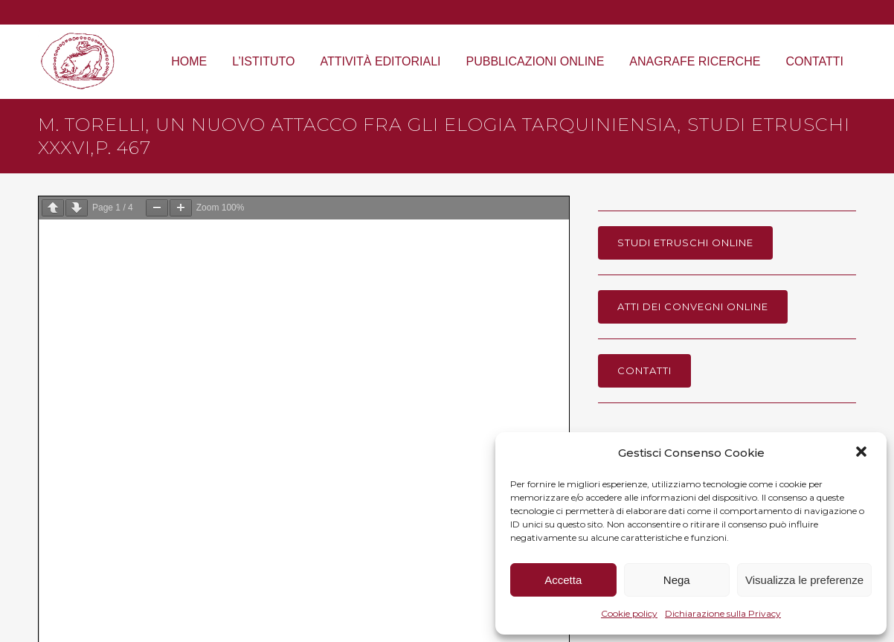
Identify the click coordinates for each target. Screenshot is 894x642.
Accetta (563, 580)
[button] (863, 453)
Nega (676, 580)
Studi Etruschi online (685, 242)
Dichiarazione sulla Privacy (723, 613)
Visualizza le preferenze (804, 580)
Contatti (644, 370)
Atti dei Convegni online (692, 306)
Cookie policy (629, 613)
